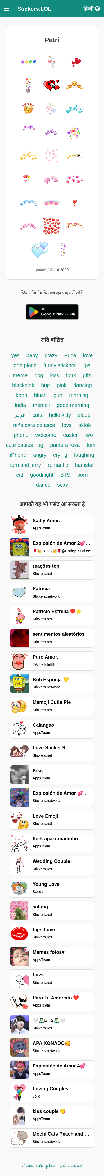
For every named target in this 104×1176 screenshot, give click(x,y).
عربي (19, 415)
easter (70, 435)
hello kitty (60, 415)
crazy (51, 355)
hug (45, 385)
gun (58, 395)
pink (61, 385)
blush (40, 395)
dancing (82, 385)
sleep (84, 415)
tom (91, 445)
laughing (84, 455)
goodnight (42, 475)
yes (15, 355)
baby (32, 355)
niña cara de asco (34, 425)
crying (61, 455)
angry (39, 455)
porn (82, 475)
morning (78, 395)
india (20, 405)
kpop (21, 395)
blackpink (23, 385)
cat (19, 475)
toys (67, 425)
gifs (87, 375)
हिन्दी (91, 9)
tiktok (84, 425)
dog (38, 375)
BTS (66, 475)
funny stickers (60, 365)
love (88, 355)
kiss (54, 375)
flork (71, 375)
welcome (45, 435)
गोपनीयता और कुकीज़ (38, 1166)
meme (20, 375)
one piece (25, 365)
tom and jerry (25, 465)
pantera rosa (65, 445)
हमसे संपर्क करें (70, 1166)
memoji (41, 405)
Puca (70, 355)
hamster (84, 465)
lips (87, 365)
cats (37, 415)
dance (43, 485)
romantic (59, 465)
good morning (73, 405)
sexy (62, 485)
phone (21, 435)
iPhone (19, 455)
